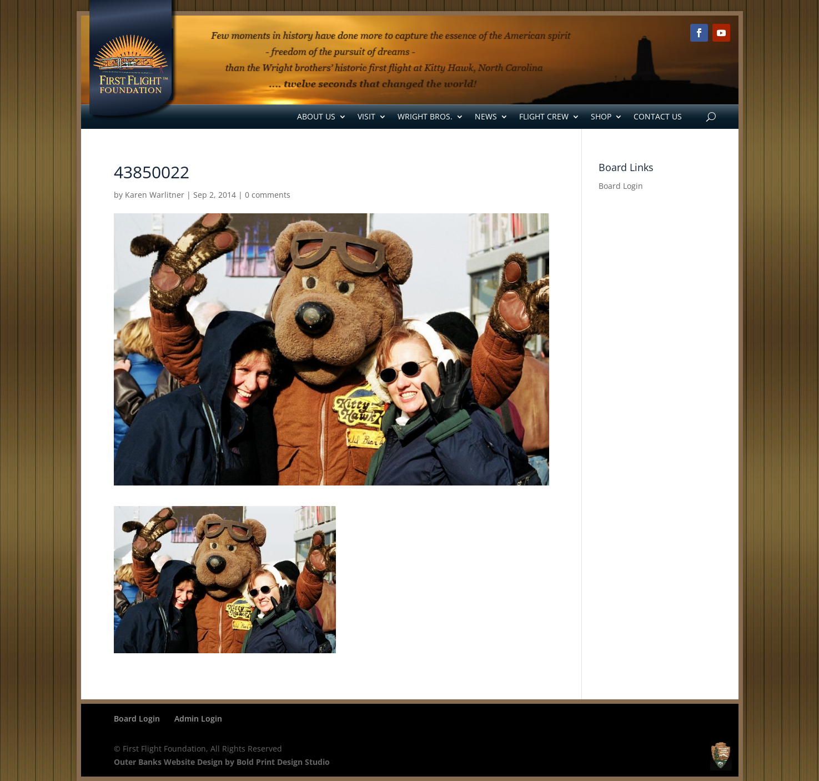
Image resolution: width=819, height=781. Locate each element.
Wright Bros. (425, 116)
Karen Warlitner (154, 194)
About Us (316, 116)
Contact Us (658, 116)
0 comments (267, 194)
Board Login (621, 186)
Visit (366, 116)
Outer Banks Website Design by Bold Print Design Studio (222, 762)
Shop (601, 116)
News (486, 116)
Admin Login (198, 718)
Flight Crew (544, 116)
